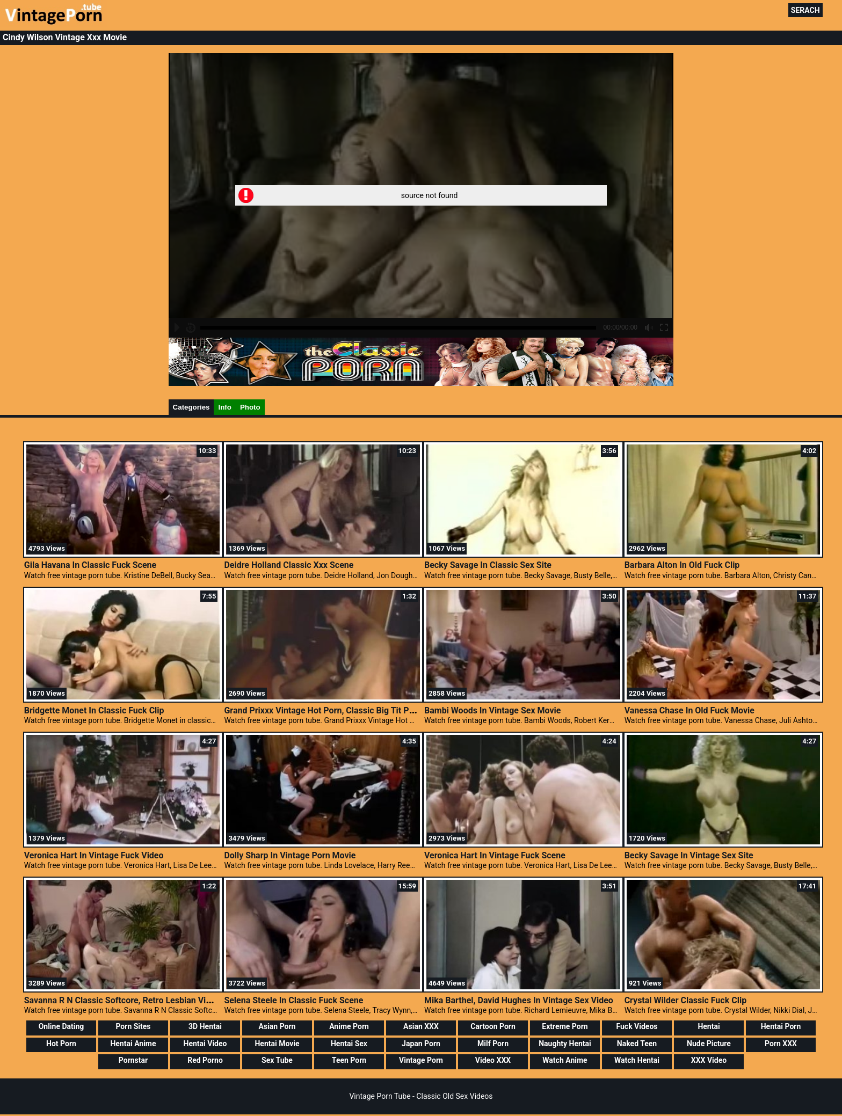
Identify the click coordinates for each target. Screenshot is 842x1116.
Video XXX (493, 1060)
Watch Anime (564, 1060)
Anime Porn (349, 1026)
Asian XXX (421, 1026)
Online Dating (61, 1026)
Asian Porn (277, 1026)
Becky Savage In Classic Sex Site (487, 565)
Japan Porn (421, 1043)
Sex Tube (277, 1060)
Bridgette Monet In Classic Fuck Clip (94, 710)
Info (224, 407)
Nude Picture (709, 1043)
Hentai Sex (349, 1043)
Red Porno (205, 1060)
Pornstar (133, 1060)
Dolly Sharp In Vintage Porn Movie (289, 855)
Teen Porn (349, 1060)
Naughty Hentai (565, 1043)
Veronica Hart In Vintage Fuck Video (94, 855)
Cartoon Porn (493, 1026)
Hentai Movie (277, 1043)
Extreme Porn (564, 1026)
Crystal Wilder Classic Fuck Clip (686, 1000)
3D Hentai (205, 1026)
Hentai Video (205, 1043)
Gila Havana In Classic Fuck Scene (90, 565)
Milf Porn (493, 1043)
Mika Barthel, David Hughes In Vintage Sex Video (518, 1000)
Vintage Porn (421, 1060)
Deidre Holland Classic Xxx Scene (288, 565)
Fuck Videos (636, 1026)
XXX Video (709, 1060)
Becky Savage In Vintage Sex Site (689, 855)
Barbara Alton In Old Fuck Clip (682, 565)
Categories (191, 407)
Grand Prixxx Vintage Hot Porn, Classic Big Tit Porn (323, 710)
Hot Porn (61, 1043)
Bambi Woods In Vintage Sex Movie (492, 710)
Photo (250, 407)
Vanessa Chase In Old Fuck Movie (689, 710)
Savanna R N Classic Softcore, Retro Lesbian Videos (124, 1000)
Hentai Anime (133, 1043)
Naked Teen (637, 1043)
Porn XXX (781, 1043)
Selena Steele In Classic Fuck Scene (293, 1000)
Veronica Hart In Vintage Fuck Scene (494, 855)
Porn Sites (132, 1026)
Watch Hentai (636, 1060)
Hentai (709, 1026)
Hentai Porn (781, 1026)
